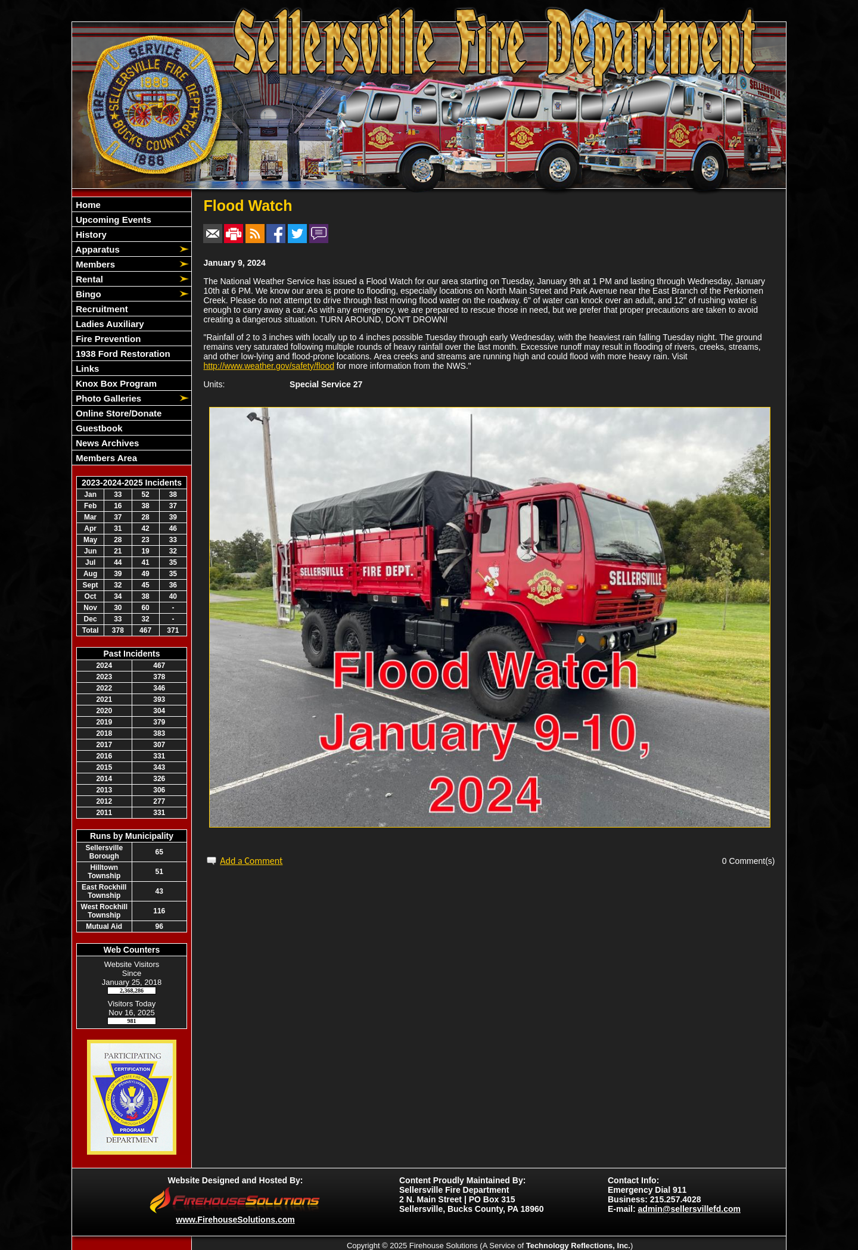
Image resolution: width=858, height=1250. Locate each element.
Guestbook (98, 428)
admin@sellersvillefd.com (689, 1209)
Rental (88, 279)
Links (86, 368)
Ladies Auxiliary (108, 324)
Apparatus (96, 249)
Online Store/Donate (117, 413)
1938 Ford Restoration (121, 354)
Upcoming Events (112, 219)
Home (87, 205)
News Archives (106, 443)
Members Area (105, 458)
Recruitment (100, 309)
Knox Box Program (115, 383)
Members (94, 264)
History (90, 234)
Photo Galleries (107, 398)
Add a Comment (251, 860)
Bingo (87, 294)
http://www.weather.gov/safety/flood (269, 366)
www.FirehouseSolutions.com (235, 1219)
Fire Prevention (107, 339)
